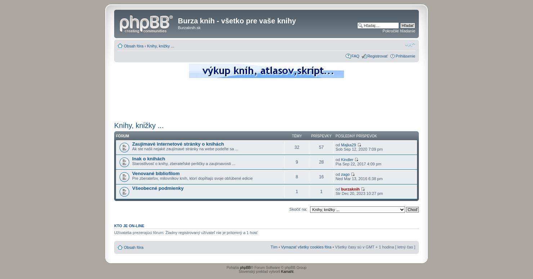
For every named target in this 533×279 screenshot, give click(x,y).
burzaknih (350, 189)
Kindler (347, 159)
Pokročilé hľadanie (398, 31)
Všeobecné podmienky (158, 188)
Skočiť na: (298, 209)
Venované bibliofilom (156, 173)
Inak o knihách (148, 158)
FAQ (355, 56)
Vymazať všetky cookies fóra (306, 247)
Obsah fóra (133, 46)
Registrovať (377, 56)
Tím (273, 247)
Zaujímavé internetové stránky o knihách (178, 144)
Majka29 (348, 145)
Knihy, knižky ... (160, 46)
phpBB (245, 268)
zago (345, 174)
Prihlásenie (405, 56)
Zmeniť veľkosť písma (410, 44)
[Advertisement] (266, 99)
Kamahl (287, 272)
